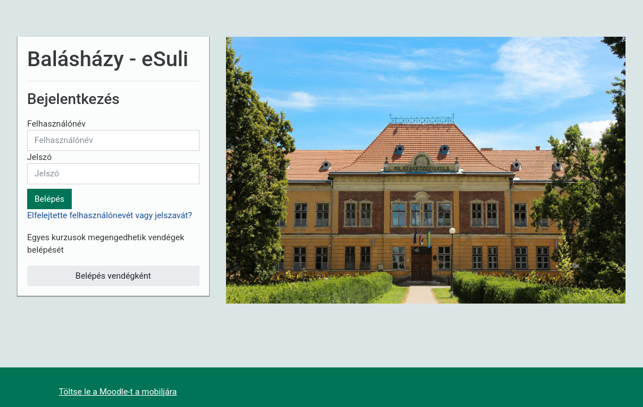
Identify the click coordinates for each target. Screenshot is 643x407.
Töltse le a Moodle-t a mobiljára (118, 392)
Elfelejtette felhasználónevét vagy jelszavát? (109, 215)
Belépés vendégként (113, 276)
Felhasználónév (56, 124)
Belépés (49, 199)
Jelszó (39, 157)
